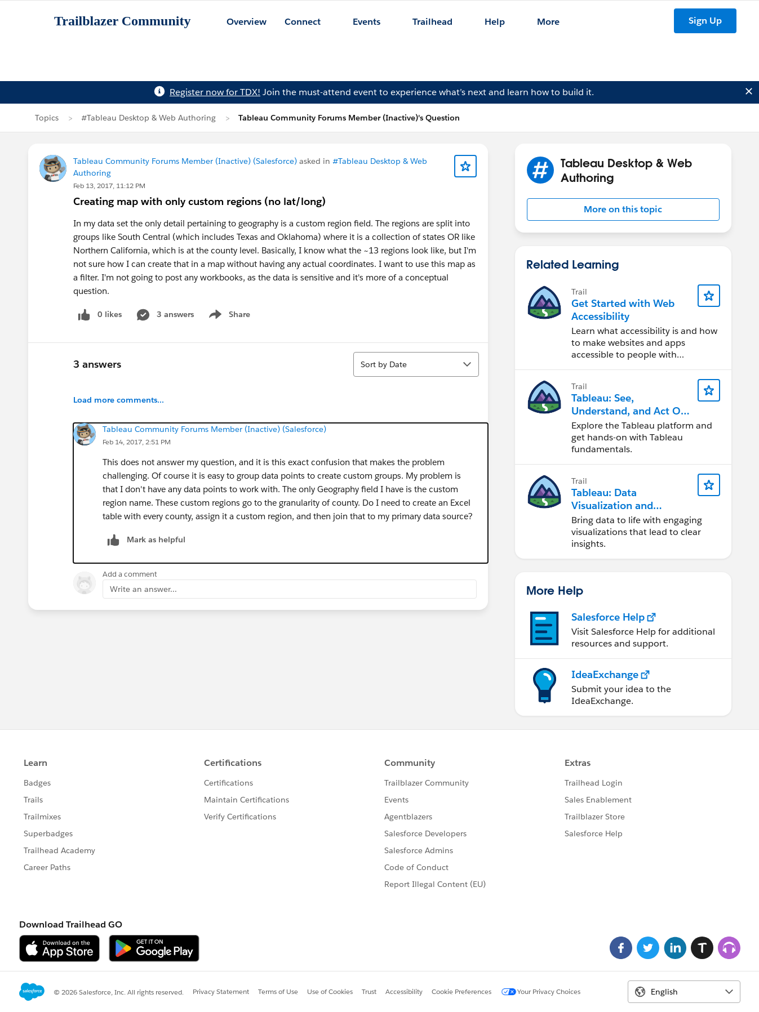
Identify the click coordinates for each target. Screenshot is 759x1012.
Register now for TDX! (215, 92)
